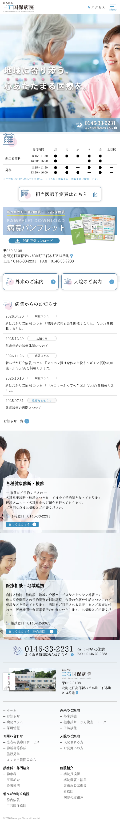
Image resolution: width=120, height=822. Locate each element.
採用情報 (11, 728)
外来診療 (68, 716)
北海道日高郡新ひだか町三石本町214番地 (36, 256)
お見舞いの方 (71, 748)
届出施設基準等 (73, 785)
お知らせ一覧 (13, 421)
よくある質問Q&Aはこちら (99, 128)
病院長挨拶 (70, 774)
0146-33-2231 (100, 123)
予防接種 (68, 728)
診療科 (9, 774)
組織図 (66, 791)
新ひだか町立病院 (16, 794)
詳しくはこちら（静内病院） (28, 631)
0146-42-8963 (38, 623)
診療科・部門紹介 (16, 768)
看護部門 (11, 785)
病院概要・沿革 (73, 779)
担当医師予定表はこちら (67, 194)
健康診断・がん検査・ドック (83, 722)
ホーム (9, 710)
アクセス (98, 7)
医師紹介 (11, 779)
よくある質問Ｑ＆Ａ (19, 759)
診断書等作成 (14, 748)
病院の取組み (71, 797)
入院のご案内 (70, 736)
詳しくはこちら (19, 524)
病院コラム (13, 722)
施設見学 (11, 754)
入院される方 (71, 742)
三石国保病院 (14, 805)
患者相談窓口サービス (21, 742)
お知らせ (11, 716)
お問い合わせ (13, 736)
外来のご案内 (70, 710)
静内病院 (11, 799)
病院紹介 (66, 768)
